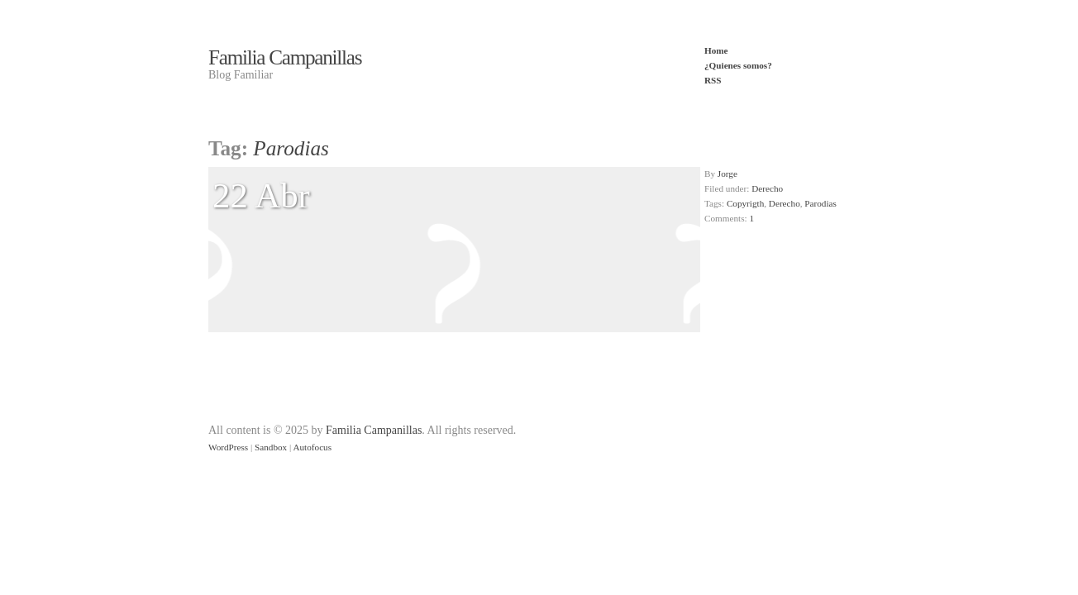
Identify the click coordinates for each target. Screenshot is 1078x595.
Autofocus (312, 447)
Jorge (727, 173)
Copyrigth (745, 203)
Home (716, 50)
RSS (713, 80)
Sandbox (271, 447)
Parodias (820, 203)
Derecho (767, 188)
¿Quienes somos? (738, 65)
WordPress (228, 447)
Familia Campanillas (284, 57)
